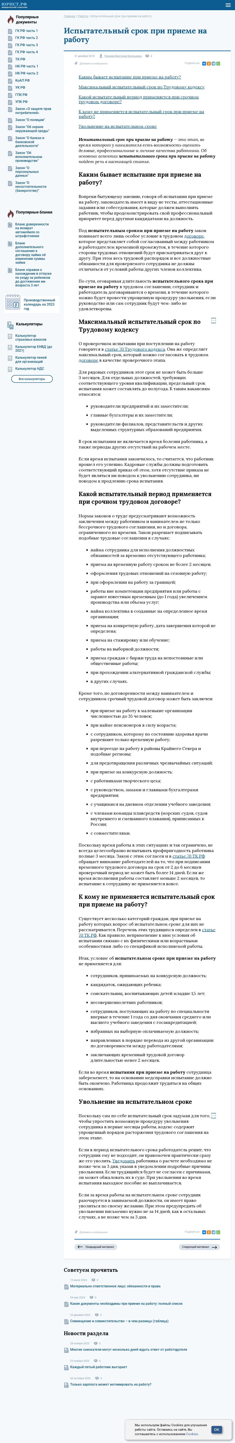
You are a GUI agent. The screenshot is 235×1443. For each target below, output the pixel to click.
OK (216, 1430)
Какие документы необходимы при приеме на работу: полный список (126, 1304)
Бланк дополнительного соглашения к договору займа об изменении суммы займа (26, 253)
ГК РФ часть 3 (22, 45)
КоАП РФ (18, 81)
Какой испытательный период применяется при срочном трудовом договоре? (139, 99)
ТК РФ (16, 59)
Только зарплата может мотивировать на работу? (110, 1384)
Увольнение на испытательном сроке (118, 126)
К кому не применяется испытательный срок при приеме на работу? (141, 114)
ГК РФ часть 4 (22, 52)
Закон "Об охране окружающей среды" (28, 129)
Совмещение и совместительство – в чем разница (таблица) (119, 1321)
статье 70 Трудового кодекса (135, 349)
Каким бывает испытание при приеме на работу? (130, 77)
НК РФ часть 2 (22, 73)
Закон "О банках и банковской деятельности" (25, 142)
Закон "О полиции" (26, 120)
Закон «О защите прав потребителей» (29, 111)
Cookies (192, 1434)
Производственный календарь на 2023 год (39, 304)
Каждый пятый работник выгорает (98, 1367)
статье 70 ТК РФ (188, 856)
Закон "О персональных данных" (23, 172)
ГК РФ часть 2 (22, 38)
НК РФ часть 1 (22, 66)
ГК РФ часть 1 (22, 31)
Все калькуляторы (32, 379)
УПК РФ (17, 102)
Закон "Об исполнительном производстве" (24, 157)
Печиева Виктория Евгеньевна (123, 56)
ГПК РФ (17, 95)
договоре (194, 236)
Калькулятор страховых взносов (26, 338)
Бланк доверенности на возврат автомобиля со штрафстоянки (28, 230)
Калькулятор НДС (25, 369)
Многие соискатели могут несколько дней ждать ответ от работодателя (128, 1350)
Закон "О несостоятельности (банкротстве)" (26, 187)
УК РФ (16, 88)
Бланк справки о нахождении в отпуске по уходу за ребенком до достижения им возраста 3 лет (29, 277)
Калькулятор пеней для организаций (27, 359)
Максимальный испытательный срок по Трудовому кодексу (142, 87)
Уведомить (124, 1160)
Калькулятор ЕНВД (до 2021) (29, 349)
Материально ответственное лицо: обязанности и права (115, 1286)
